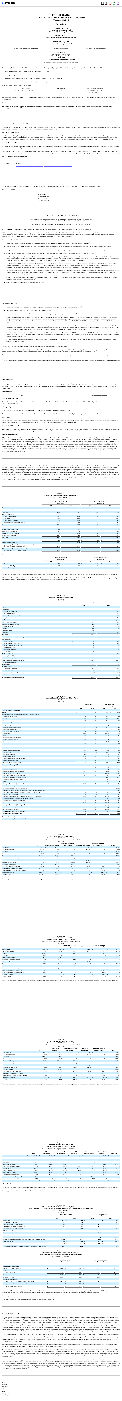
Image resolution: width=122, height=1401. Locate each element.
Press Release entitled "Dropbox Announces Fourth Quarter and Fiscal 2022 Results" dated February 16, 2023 (44, 166)
